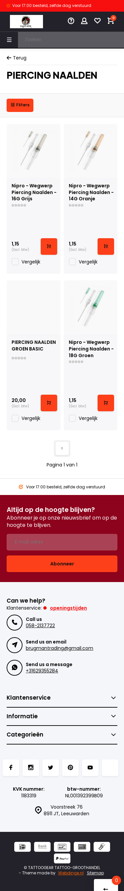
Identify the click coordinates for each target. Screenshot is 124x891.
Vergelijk (30, 261)
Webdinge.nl (71, 873)
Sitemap (95, 873)
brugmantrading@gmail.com (59, 648)
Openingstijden (68, 608)
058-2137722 (40, 625)
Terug (16, 58)
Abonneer (62, 563)
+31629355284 (42, 670)
